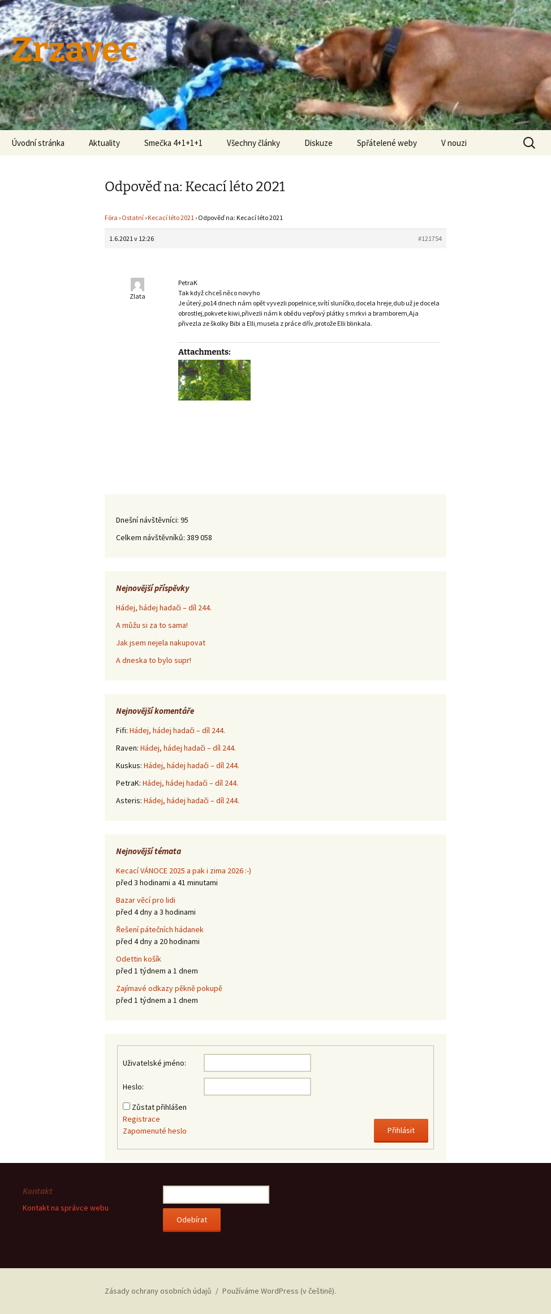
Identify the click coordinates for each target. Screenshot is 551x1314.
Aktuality (104, 142)
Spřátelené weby (387, 142)
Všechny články (253, 142)
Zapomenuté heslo (155, 1131)
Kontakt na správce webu (66, 1208)
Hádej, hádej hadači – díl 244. (164, 607)
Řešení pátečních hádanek (160, 929)
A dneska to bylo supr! (153, 660)
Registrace (141, 1119)
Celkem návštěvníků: (151, 537)
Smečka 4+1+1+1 (173, 142)
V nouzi (454, 142)
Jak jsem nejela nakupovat (160, 642)
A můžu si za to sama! (152, 625)
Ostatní (133, 217)
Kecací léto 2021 (171, 217)
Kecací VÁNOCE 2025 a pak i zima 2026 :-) (183, 870)
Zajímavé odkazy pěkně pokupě (169, 988)
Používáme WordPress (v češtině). (279, 1291)
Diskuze (318, 142)
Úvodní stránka (37, 142)
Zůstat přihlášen (159, 1107)
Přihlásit (401, 1130)
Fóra (111, 217)
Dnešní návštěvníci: (148, 520)
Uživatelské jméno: (154, 1063)
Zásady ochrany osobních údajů (158, 1291)
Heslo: (133, 1087)
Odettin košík (138, 959)
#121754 (430, 238)
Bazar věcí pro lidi (145, 900)
